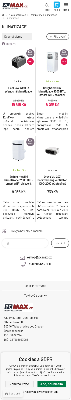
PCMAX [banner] (15, 6)
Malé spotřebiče (17, 14)
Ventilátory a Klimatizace (43, 14)
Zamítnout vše (19, 384)
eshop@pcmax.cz (39, 257)
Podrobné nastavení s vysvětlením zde (35, 391)
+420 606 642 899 (39, 264)
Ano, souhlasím (51, 384)
